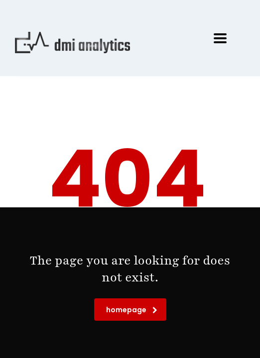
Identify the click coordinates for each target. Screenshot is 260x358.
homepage (131, 310)
